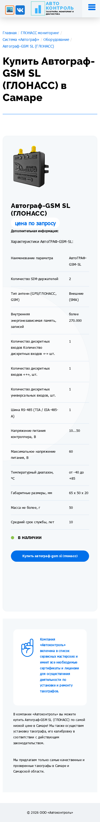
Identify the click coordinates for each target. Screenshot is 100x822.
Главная (10, 32)
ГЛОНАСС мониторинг (40, 32)
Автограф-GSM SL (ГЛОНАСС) (28, 46)
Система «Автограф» (21, 39)
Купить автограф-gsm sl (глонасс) (50, 556)
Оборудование (56, 39)
